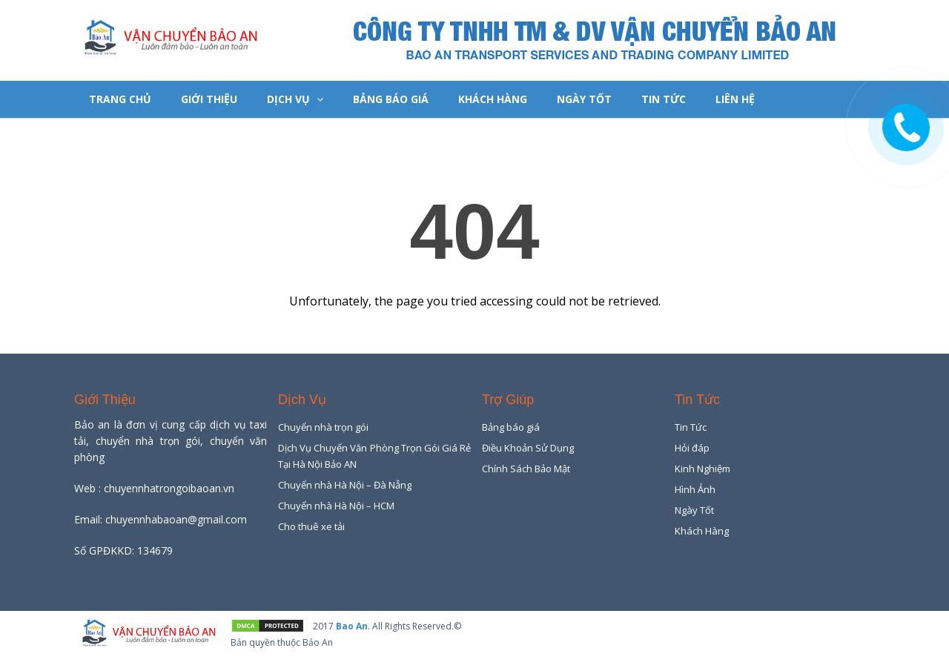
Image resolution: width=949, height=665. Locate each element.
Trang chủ (120, 99)
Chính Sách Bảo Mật (526, 468)
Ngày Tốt (584, 99)
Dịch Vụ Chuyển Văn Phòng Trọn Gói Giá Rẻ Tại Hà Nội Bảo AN (374, 456)
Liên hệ (735, 99)
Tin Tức (663, 99)
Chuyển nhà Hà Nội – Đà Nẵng (344, 485)
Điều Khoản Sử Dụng (528, 447)
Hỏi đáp (692, 447)
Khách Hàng (492, 99)
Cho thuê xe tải (311, 526)
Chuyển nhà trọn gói (323, 427)
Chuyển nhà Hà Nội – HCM (336, 505)
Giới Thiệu (209, 99)
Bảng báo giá (391, 99)
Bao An (352, 626)
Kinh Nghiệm (702, 468)
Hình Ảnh (695, 489)
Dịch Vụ (295, 99)
